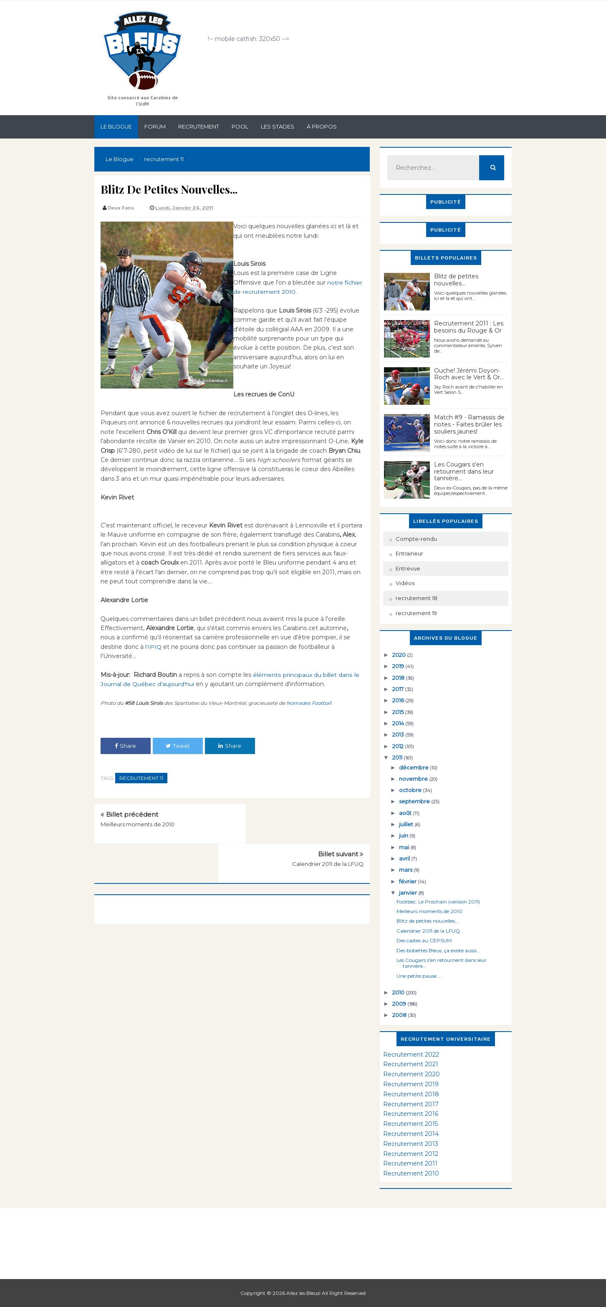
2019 (398, 666)
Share (125, 745)
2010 (399, 992)
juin (404, 835)
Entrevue (408, 568)
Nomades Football (309, 703)
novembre (414, 778)
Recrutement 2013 (410, 1144)
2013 (398, 734)
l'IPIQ (153, 647)
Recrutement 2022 (411, 1054)
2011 (398, 757)
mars (406, 869)
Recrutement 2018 (411, 1094)
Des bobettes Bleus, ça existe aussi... (438, 950)
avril (405, 858)
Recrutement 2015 (410, 1124)
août (406, 813)
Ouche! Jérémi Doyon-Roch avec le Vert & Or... (469, 374)
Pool (240, 126)
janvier (408, 892)
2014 (398, 723)
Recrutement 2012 (410, 1154)
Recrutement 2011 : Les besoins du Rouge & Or (468, 327)
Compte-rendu (416, 538)
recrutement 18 (416, 598)
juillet (406, 824)
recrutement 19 (416, 613)
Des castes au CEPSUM (424, 940)
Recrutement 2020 (411, 1074)
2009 (399, 1003)
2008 (400, 1015)
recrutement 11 (141, 778)
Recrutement (198, 126)
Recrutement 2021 (410, 1064)
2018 (399, 677)
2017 (398, 689)
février (408, 881)
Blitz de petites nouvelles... (456, 280)
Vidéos (405, 583)
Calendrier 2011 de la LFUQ (328, 824)
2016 (398, 700)
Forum (155, 126)
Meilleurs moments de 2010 (137, 824)
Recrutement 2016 (410, 1114)
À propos (322, 126)
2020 (399, 654)
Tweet (178, 745)
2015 (398, 712)
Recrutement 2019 (411, 1084)
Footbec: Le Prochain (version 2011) (438, 901)
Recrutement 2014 (411, 1134)
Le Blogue (116, 126)
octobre (411, 790)
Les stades (277, 126)
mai (404, 847)
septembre (415, 801)
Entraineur (409, 553)
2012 (398, 746)
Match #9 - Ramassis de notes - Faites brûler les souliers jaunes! (469, 424)
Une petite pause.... (419, 976)
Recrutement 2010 (411, 1173)
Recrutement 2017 (411, 1104)
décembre (414, 767)
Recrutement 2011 (410, 1163)
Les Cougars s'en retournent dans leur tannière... (464, 471)
